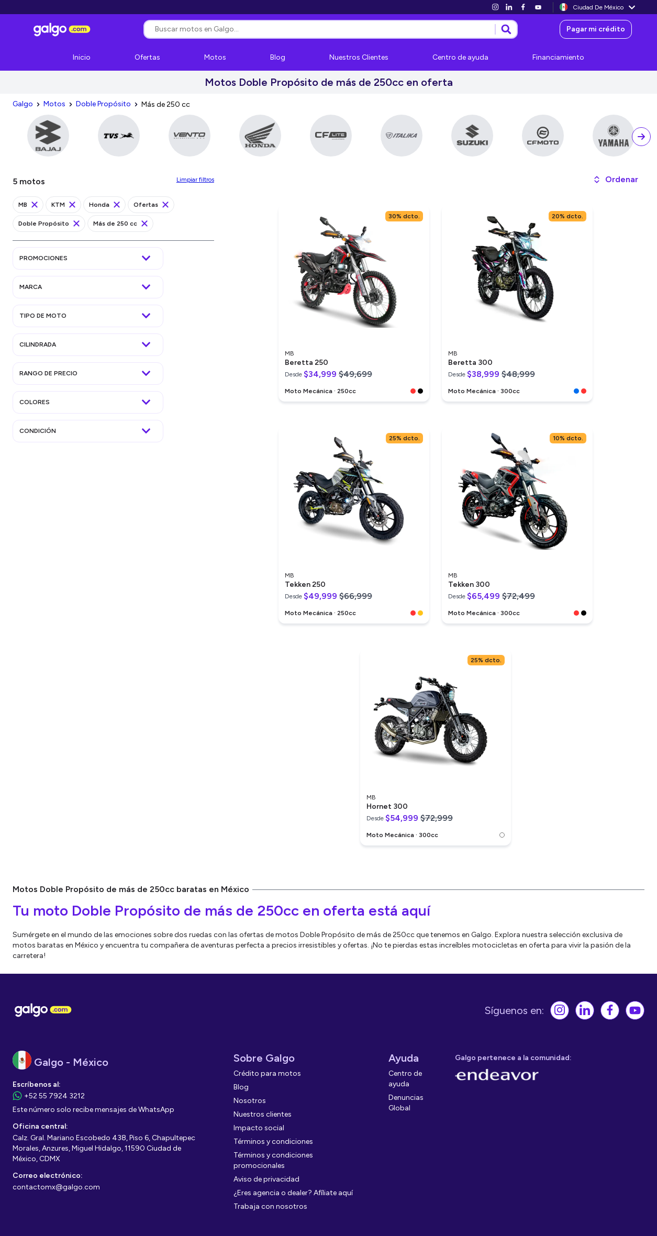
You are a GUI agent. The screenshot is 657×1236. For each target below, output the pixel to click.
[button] (615, 179)
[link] (495, 7)
